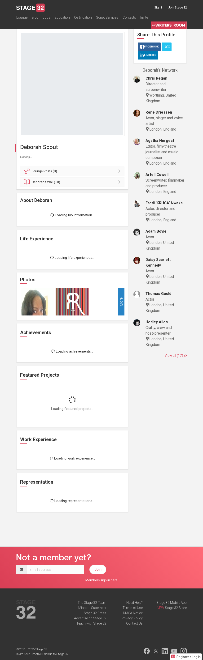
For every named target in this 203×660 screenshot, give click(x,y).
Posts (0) (73, 171)
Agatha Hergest (160, 140)
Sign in (158, 7)
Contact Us (134, 623)
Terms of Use (133, 608)
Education (62, 17)
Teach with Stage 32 (91, 623)
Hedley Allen (157, 322)
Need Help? (134, 603)
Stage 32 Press (95, 613)
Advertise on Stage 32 (90, 618)
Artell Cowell (157, 174)
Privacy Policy (132, 618)
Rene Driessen (159, 112)
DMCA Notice (133, 613)
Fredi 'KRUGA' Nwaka (164, 203)
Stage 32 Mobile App (171, 603)
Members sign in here (101, 580)
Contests (129, 17)
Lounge (21, 17)
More (121, 301)
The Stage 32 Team (92, 603)
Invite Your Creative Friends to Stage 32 (42, 654)
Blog (35, 17)
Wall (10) (73, 182)
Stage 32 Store (176, 608)
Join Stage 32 (177, 7)
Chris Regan (156, 78)
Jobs (46, 17)
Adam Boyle (156, 231)
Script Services (107, 17)
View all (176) (176, 356)
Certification (83, 17)
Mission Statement (92, 608)
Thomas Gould (158, 293)
